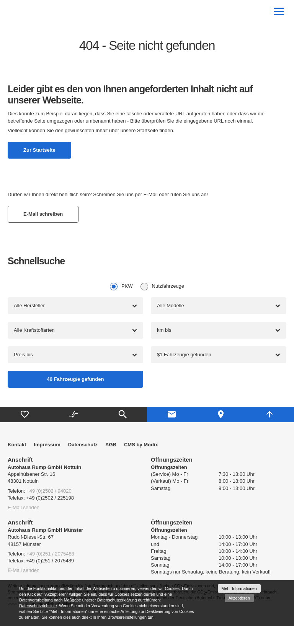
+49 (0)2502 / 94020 (48, 491)
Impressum (47, 444)
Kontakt (17, 444)
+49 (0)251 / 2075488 (50, 554)
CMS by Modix (141, 444)
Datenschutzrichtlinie (38, 605)
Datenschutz (83, 444)
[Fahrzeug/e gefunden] (75, 379)
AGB (110, 444)
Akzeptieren (239, 598)
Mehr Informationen (239, 588)
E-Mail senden (23, 507)
